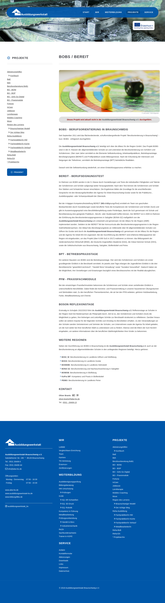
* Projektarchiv (13, 162)
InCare (10, 107)
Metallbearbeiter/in (18, 151)
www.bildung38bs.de (13, 497)
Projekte (133, 12)
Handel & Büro (68, 522)
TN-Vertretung (65, 461)
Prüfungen (66, 493)
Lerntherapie (12, 114)
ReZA (61, 529)
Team (61, 454)
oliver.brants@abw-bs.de (69, 399)
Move (9, 121)
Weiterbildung (113, 12)
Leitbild (62, 447)
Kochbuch (14, 76)
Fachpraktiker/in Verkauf (20, 148)
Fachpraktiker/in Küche (20, 144)
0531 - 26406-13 (70, 402)
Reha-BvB (11, 155)
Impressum (63, 568)
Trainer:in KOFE (65, 536)
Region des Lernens (15, 125)
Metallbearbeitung (66, 515)
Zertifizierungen (65, 468)
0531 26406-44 (15, 465)
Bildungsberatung (66, 485)
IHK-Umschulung (66, 489)
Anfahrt (62, 550)
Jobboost (11, 111)
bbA (8, 83)
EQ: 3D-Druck (68, 504)
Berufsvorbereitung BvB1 (17, 86)
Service (148, 12)
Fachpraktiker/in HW (18, 140)
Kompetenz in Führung (68, 511)
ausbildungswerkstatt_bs (18, 506)
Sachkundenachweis (67, 533)
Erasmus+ (63, 464)
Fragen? (19, 172)
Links (61, 564)
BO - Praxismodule (15, 100)
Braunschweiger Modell (20, 128)
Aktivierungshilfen (14, 72)
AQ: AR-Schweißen (70, 500)
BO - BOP (11, 93)
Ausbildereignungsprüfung (70, 482)
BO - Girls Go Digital (15, 97)
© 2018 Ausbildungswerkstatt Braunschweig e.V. (79, 588)
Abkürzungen (64, 557)
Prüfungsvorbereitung (68, 518)
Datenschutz (64, 571)
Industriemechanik (69, 526)
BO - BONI (11, 90)
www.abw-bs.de (11, 490)
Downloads (63, 561)
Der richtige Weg (17, 132)
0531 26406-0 (15, 462)
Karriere (62, 457)
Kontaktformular (65, 553)
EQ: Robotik (67, 508)
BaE (9, 79)
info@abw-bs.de (15, 469)
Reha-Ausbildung (14, 136)
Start (86, 12)
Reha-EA (11, 158)
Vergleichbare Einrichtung (69, 450)
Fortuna (10, 104)
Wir (97, 12)
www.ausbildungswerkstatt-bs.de (19, 493)
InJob (61, 496)
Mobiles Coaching (14, 118)
